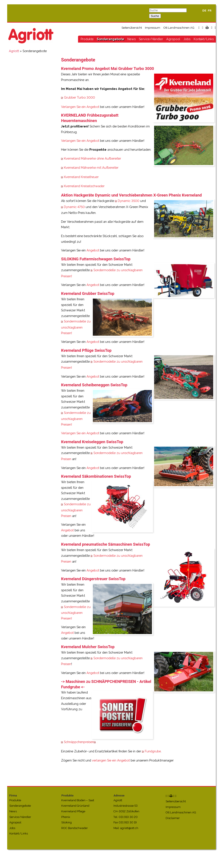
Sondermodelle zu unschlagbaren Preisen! (76, 327)
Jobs (187, 39)
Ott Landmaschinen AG (178, 27)
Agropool (173, 39)
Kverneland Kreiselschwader (84, 186)
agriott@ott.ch (129, 828)
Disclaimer (173, 818)
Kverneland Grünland (75, 805)
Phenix (65, 817)
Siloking (66, 822)
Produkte (87, 39)
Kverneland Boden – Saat (77, 800)
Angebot (93, 250)
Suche (155, 16)
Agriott (14, 51)
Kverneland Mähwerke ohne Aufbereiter (92, 158)
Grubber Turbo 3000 (79, 97)
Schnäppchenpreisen (79, 742)
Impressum (152, 27)
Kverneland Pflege (73, 811)
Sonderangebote (110, 39)
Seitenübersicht (131, 27)
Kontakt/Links (204, 39)
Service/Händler (151, 39)
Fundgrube (153, 751)
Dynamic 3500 (128, 201)
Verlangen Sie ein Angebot (80, 107)
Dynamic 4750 (74, 207)
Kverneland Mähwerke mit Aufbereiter (91, 167)
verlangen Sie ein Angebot (111, 760)
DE (204, 10)
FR (209, 10)
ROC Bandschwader (74, 828)
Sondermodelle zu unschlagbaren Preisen (76, 509)
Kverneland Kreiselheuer (81, 177)
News (131, 39)
